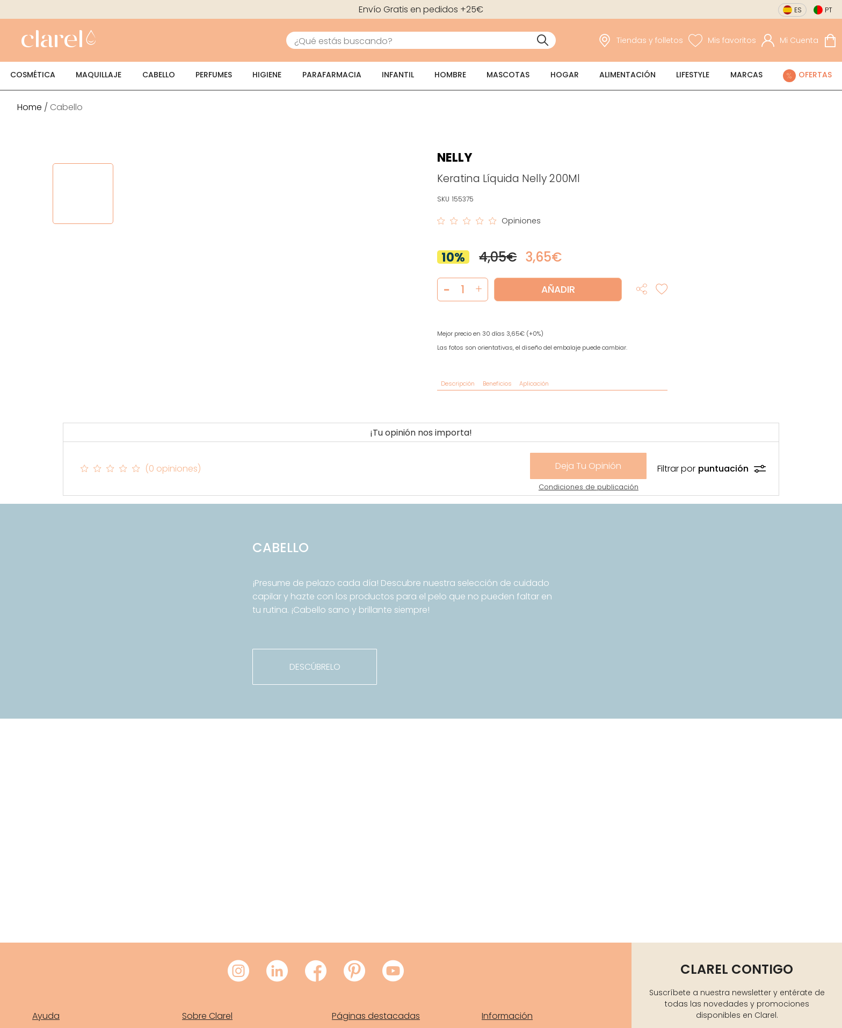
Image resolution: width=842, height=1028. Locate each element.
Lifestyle (692, 74)
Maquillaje (98, 74)
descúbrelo (314, 667)
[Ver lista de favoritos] (722, 40)
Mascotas (508, 74)
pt (828, 10)
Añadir (558, 289)
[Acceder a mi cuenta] (789, 40)
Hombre (450, 74)
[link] (56, 40)
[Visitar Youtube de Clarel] (393, 971)
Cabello (158, 74)
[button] (478, 289)
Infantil (398, 74)
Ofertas (815, 74)
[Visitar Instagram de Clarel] (238, 971)
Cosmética (32, 74)
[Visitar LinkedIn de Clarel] (277, 971)
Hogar (564, 74)
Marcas (746, 74)
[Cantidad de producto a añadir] (462, 289)
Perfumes (213, 74)
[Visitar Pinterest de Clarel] (354, 971)
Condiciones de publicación (588, 486)
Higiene (266, 74)
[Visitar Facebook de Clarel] (315, 971)
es (798, 10)
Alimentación (627, 74)
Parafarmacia (331, 74)
